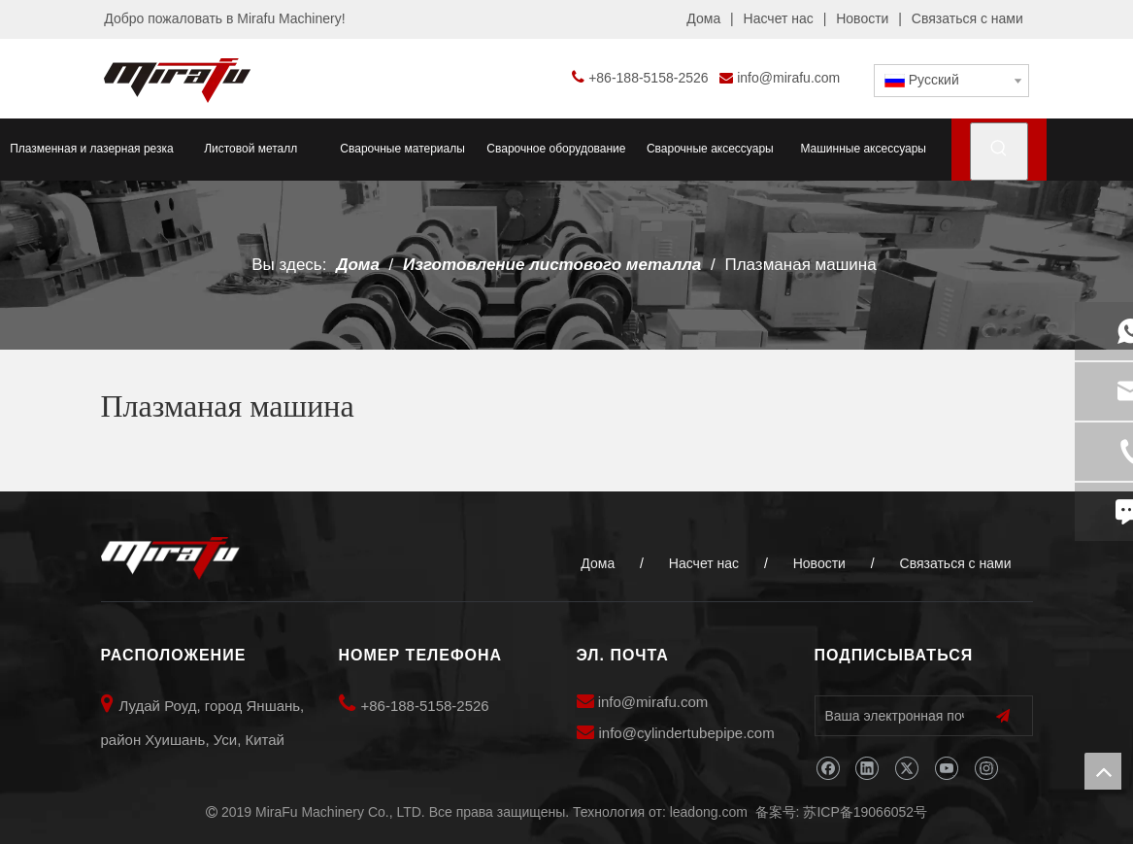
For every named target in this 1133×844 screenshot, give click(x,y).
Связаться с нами (967, 18)
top (1102, 771)
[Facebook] (828, 769)
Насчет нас (779, 18)
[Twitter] (906, 769)
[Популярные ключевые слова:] (999, 151)
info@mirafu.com (788, 77)
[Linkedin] (866, 769)
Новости (862, 18)
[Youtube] (946, 769)
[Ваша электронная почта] (890, 715)
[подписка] (1003, 716)
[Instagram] (986, 769)
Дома (703, 18)
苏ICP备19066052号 (865, 812)
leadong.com (709, 812)
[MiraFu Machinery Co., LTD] (170, 558)
